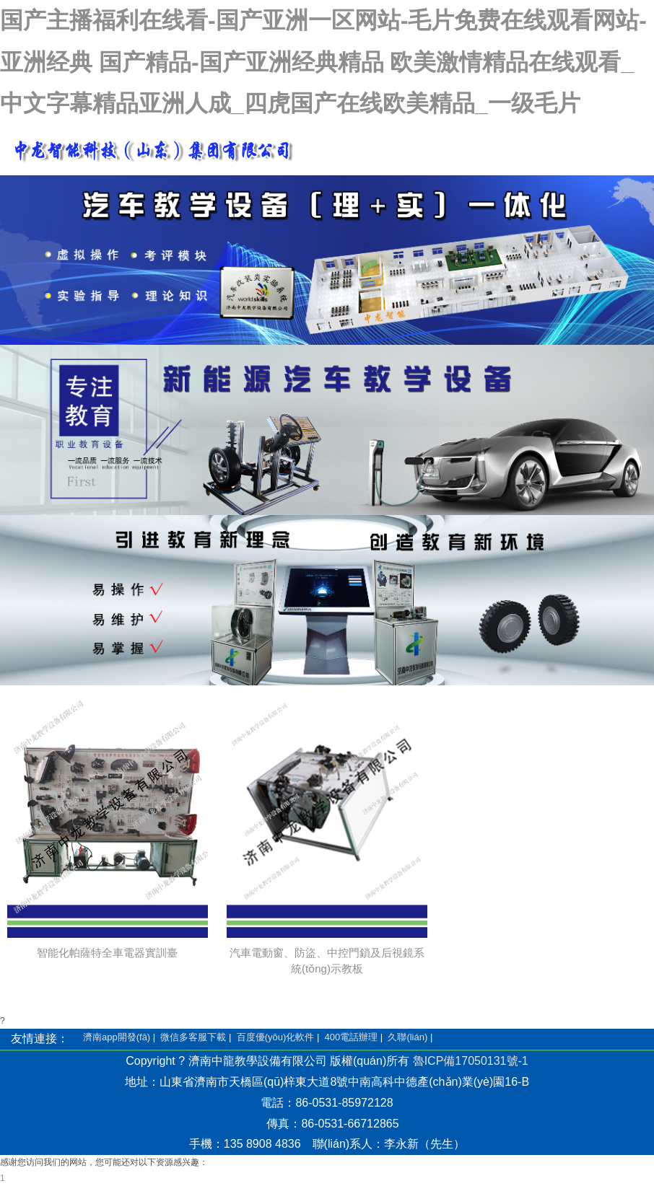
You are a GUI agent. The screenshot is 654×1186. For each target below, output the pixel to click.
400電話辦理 (351, 1037)
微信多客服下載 (193, 1037)
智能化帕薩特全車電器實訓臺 (107, 952)
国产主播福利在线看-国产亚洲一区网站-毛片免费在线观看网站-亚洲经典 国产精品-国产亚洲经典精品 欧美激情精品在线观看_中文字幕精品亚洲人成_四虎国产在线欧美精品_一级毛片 (323, 61)
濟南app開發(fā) (116, 1037)
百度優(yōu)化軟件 (276, 1037)
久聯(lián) (407, 1037)
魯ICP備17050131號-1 (470, 1061)
